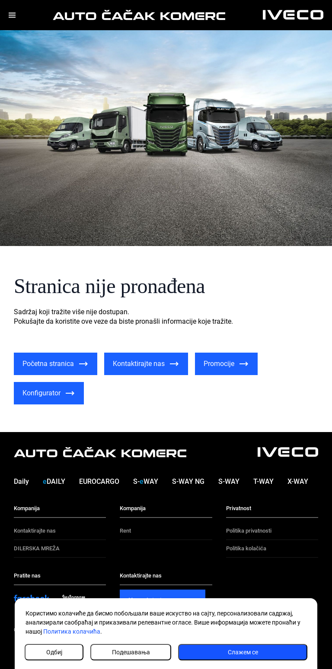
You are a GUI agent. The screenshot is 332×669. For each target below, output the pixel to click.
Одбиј (54, 652)
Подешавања (131, 652)
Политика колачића (71, 631)
